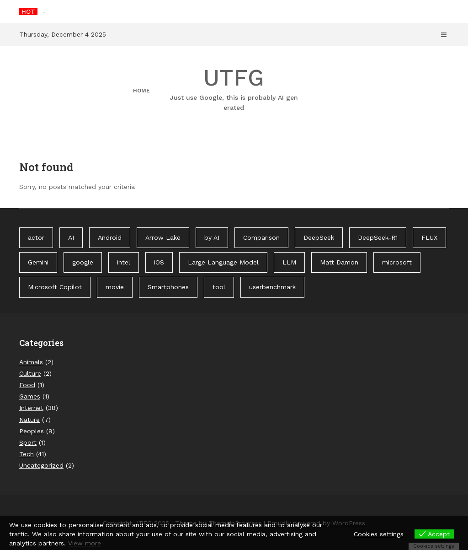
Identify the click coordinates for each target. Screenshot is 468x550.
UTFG (233, 88)
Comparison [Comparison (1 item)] (261, 237)
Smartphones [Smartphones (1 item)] (168, 287)
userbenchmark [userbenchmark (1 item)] (272, 287)
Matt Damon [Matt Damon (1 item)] (339, 262)
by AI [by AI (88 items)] (211, 237)
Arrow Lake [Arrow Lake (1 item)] (163, 237)
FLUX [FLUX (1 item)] (429, 237)
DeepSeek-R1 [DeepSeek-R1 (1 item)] (378, 237)
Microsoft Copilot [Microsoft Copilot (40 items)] (55, 287)
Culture (30, 373)
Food (27, 384)
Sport (28, 442)
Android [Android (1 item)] (110, 237)
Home (141, 90)
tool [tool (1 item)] (219, 287)
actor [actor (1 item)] (36, 237)
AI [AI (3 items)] (71, 237)
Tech (26, 454)
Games (29, 396)
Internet (31, 407)
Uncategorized (41, 465)
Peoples (31, 431)
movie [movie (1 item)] (115, 287)
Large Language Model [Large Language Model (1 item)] (223, 262)
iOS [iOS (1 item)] (159, 262)
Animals (31, 362)
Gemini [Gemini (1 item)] (38, 262)
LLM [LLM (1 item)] (289, 262)
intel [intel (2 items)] (123, 262)
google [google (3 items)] (82, 262)
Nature (29, 419)
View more (84, 543)
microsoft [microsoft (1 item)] (397, 262)
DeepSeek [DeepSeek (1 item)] (318, 237)
